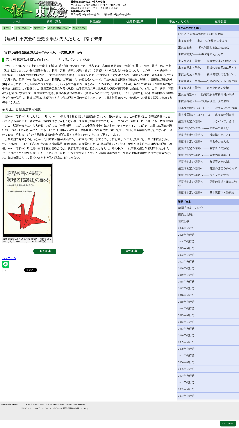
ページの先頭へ (228, 423)
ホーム (16, 21)
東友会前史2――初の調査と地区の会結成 (203, 47)
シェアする (9, 258)
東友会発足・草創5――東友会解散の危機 (203, 87)
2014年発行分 (186, 308)
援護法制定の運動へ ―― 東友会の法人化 (203, 141)
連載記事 (183, 221)
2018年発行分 (186, 281)
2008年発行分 (186, 348)
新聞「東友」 (55, 21)
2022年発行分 (186, 254)
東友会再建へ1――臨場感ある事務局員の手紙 (206, 94)
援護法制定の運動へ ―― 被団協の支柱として (206, 134)
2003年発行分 (186, 382)
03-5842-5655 (83, 8)
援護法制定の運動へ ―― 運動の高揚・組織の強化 (207, 183)
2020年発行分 (186, 268)
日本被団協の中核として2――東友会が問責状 (206, 114)
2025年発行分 (186, 234)
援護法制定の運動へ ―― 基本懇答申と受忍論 (206, 192)
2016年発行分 (186, 295)
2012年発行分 (186, 321)
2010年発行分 (186, 335)
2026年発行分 (186, 227)
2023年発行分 (186, 248)
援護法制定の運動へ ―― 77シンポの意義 (203, 175)
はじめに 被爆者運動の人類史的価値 (200, 34)
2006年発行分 (186, 362)
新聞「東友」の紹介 (190, 207)
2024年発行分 (186, 241)
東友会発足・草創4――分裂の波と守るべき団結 (207, 81)
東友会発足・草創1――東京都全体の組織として (207, 60)
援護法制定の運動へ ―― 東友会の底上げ (203, 128)
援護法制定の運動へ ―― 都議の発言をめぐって (207, 168)
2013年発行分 (186, 315)
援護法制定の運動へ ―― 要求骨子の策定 (203, 148)
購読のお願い (186, 214)
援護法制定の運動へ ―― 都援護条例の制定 (205, 161)
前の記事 (45, 251)
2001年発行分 (186, 395)
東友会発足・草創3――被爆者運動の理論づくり (207, 74)
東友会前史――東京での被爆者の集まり (202, 40)
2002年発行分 (186, 389)
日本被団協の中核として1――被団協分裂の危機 (207, 107)
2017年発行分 (186, 288)
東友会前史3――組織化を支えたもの (200, 54)
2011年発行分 (186, 328)
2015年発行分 (186, 301)
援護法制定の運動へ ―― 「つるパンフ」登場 (206, 121)
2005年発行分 (186, 368)
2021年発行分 (186, 261)
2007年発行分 (186, 355)
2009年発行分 (186, 342)
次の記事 (131, 251)
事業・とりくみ (179, 21)
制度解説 (95, 21)
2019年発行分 (186, 274)
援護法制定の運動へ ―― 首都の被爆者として (206, 155)
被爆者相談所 (135, 21)
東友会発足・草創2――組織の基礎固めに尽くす (207, 67)
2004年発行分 (186, 375)
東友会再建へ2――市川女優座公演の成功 (203, 101)
